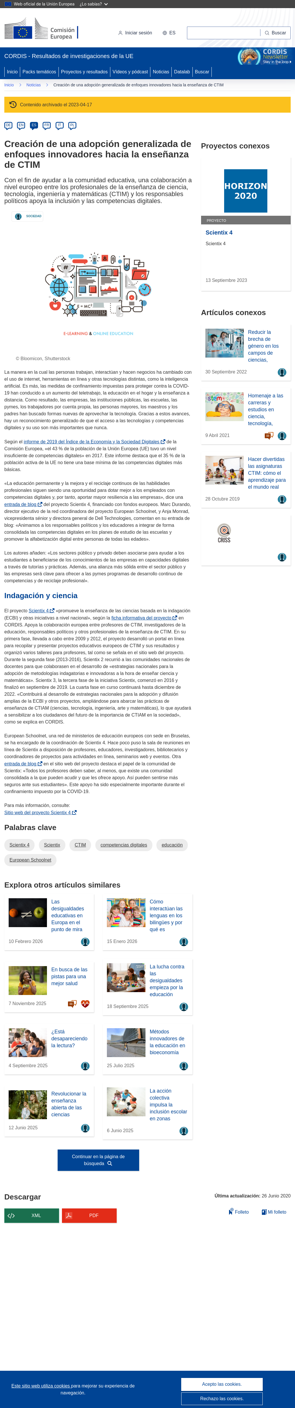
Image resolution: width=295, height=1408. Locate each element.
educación (172, 844)
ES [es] (34, 125)
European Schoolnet (30, 860)
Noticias (161, 71)
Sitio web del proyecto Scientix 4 (38, 812)
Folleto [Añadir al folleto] (239, 1211)
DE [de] (8, 125)
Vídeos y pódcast (130, 71)
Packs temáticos (39, 71)
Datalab (182, 71)
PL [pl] (72, 125)
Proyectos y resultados (84, 71)
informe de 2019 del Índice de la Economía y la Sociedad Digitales (93, 441)
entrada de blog (21, 504)
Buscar (202, 71)
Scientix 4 (40, 610)
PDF (94, 1215)
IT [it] (59, 125)
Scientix (52, 844)
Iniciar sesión (135, 32)
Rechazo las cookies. (222, 1398)
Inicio (12, 71)
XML (36, 1215)
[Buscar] (275, 33)
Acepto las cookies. (222, 1384)
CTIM (80, 844)
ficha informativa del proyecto (142, 617)
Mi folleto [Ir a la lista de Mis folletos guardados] (274, 1212)
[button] (169, 33)
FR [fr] (46, 125)
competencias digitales (124, 844)
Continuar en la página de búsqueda (98, 1160)
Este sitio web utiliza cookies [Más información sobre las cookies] (41, 1385)
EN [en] (21, 125)
